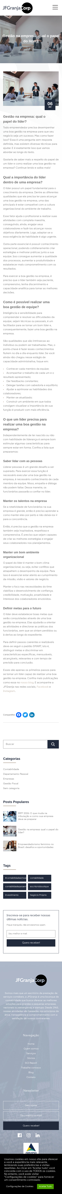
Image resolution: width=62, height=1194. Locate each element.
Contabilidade (11, 769)
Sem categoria (11, 788)
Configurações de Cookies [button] (19, 1186)
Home (31, 1044)
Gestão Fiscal (10, 783)
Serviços (31, 1053)
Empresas (8, 779)
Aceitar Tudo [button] (45, 1186)
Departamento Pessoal (15, 774)
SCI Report (31, 1063)
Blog (31, 1072)
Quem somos (31, 1049)
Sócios (31, 1058)
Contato (31, 1077)
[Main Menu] (55, 7)
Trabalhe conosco (31, 1068)
